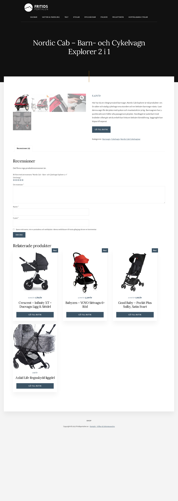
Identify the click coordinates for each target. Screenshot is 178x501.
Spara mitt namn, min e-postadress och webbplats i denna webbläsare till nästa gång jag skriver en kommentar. (56, 292)
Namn (16, 270)
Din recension (18, 248)
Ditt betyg (17, 240)
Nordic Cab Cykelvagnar (132, 139)
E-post (16, 281)
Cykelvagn (116, 139)
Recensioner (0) (24, 211)
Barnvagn (106, 139)
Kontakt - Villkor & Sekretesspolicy (102, 493)
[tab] (24, 211)
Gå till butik (101, 129)
